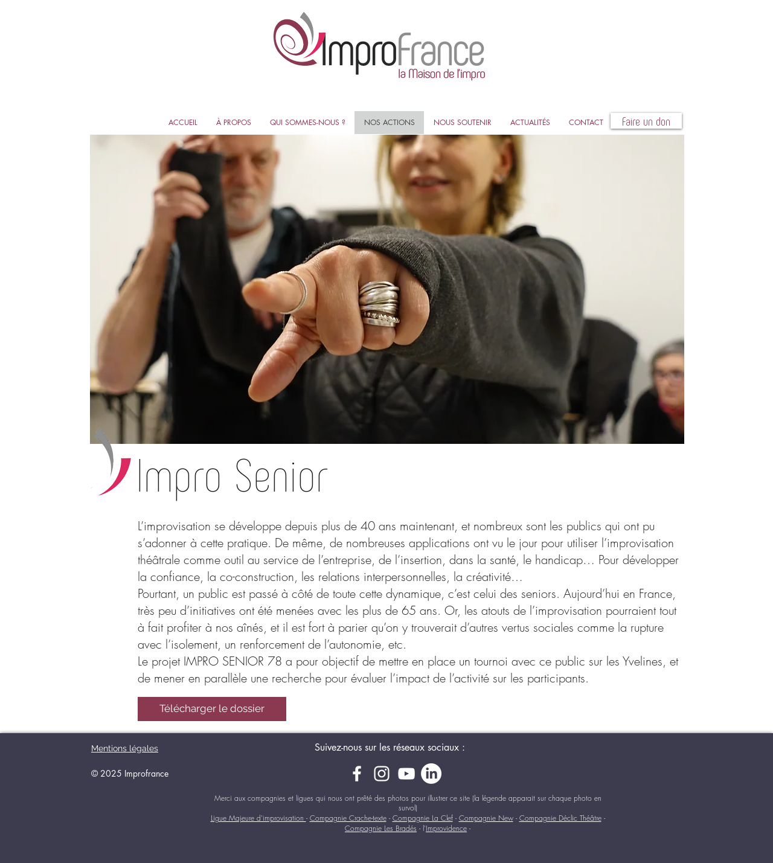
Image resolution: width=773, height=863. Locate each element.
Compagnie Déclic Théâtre (560, 818)
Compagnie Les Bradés (381, 828)
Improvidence (446, 828)
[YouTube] (406, 773)
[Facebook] (357, 773)
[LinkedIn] (431, 773)
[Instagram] (381, 773)
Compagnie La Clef (423, 818)
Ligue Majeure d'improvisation (258, 818)
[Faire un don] (646, 121)
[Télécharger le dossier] (212, 709)
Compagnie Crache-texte (348, 818)
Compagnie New (486, 818)
